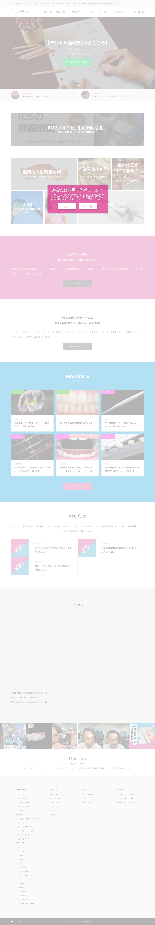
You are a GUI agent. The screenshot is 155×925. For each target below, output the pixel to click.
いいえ (88, 206)
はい (67, 206)
